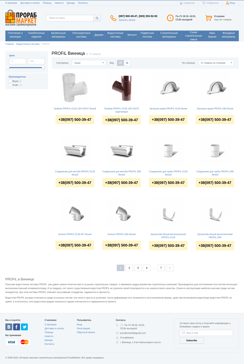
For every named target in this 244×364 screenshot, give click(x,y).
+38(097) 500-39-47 (74, 120)
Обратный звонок (86, 332)
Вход (79, 324)
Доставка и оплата (30, 3)
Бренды (71, 3)
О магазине (11, 3)
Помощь (47, 3)
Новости (59, 3)
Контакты (83, 3)
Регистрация (83, 328)
